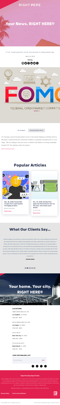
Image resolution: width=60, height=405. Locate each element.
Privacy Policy (5, 393)
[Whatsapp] (37, 63)
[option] (30, 248)
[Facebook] (23, 63)
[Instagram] (28, 63)
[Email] (34, 63)
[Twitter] (25, 63)
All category (21, 130)
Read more (8, 211)
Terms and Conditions (19, 393)
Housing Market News (36, 130)
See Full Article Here (7, 149)
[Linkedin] (31, 63)
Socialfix (57, 402)
